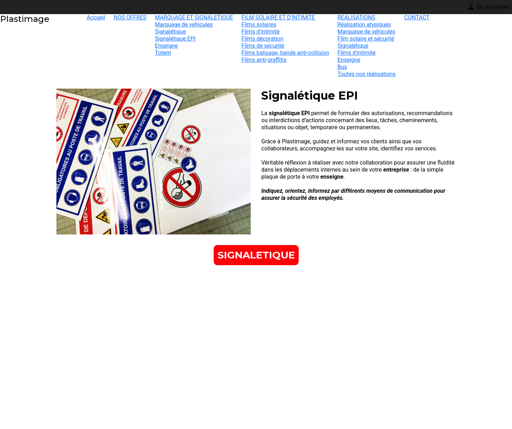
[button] (256, 255)
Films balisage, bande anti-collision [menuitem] (285, 52)
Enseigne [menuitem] (166, 45)
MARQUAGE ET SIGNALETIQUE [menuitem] (194, 17)
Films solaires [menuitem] (259, 24)
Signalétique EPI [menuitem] (175, 38)
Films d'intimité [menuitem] (261, 31)
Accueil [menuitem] (96, 17)
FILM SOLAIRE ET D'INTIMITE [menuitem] (278, 17)
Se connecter (489, 7)
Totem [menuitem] (163, 52)
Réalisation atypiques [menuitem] (364, 24)
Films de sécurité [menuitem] (263, 45)
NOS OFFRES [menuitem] (130, 17)
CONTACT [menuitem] (416, 17)
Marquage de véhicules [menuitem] (184, 24)
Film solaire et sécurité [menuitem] (365, 38)
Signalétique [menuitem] (170, 31)
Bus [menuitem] (342, 67)
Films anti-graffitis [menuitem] (264, 59)
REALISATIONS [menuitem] (356, 17)
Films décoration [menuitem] (263, 38)
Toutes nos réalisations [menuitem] (366, 74)
